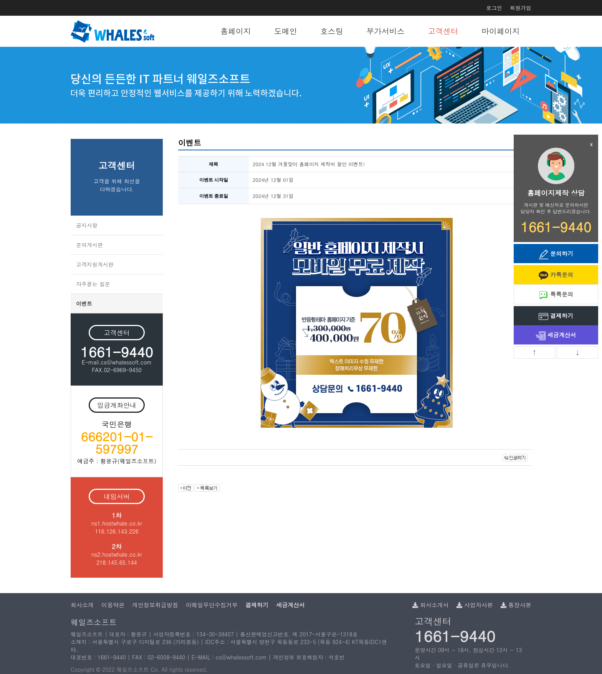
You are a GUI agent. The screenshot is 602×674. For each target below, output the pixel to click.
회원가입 (520, 8)
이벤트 (84, 303)
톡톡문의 (556, 295)
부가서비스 (385, 30)
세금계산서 (556, 335)
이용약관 (112, 605)
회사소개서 (430, 605)
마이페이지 (500, 30)
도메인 (285, 30)
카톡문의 (556, 275)
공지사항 (87, 225)
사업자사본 (474, 605)
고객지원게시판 (95, 264)
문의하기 (556, 254)
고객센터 (443, 30)
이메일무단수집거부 (212, 605)
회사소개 (82, 605)
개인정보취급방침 (155, 605)
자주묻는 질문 (93, 284)
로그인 (494, 8)
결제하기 (556, 316)
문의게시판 (89, 245)
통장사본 (516, 605)
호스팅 (331, 30)
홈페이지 (235, 30)
